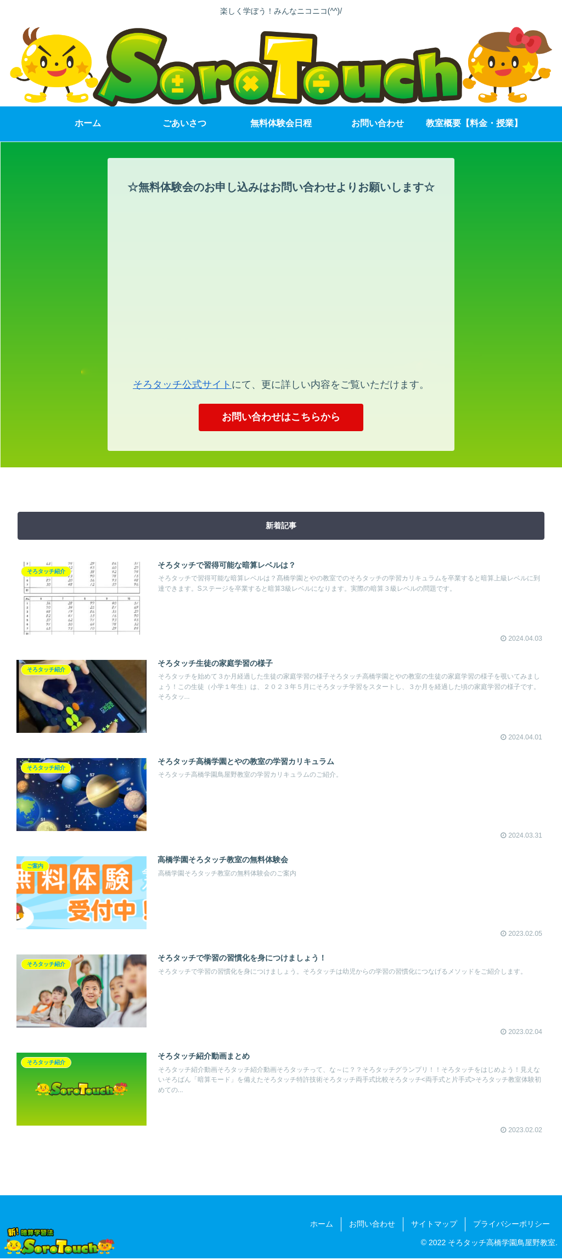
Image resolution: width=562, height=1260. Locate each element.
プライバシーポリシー (511, 1226)
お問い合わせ (372, 1226)
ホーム (321, 1226)
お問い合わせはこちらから (281, 417)
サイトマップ (434, 1226)
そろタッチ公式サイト (182, 384)
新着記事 (281, 526)
